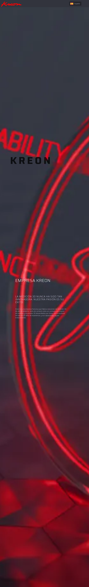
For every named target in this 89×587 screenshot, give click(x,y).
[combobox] (75, 4)
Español (75, 3)
